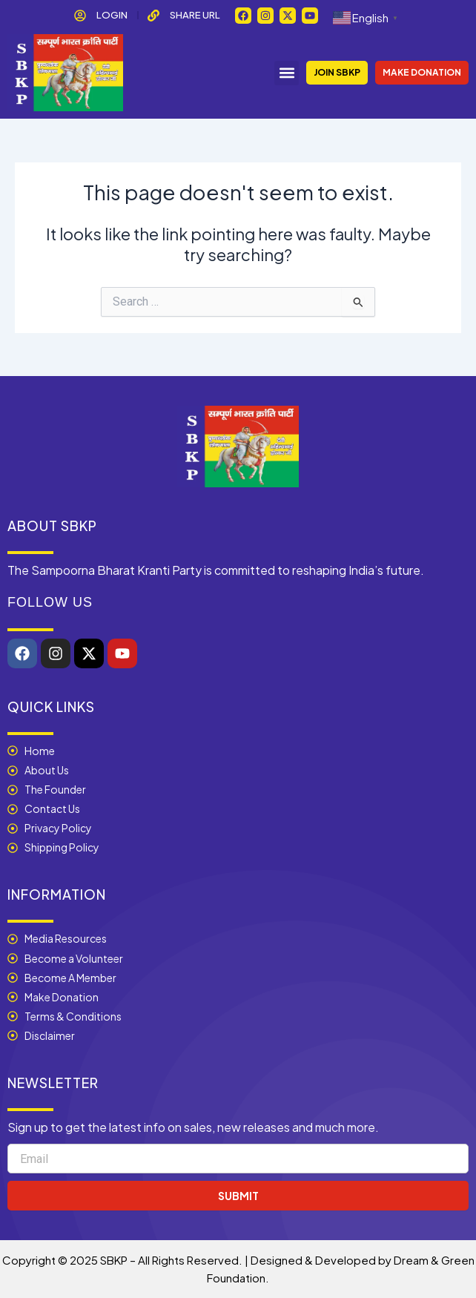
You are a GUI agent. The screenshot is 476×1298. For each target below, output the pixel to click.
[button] (286, 73)
